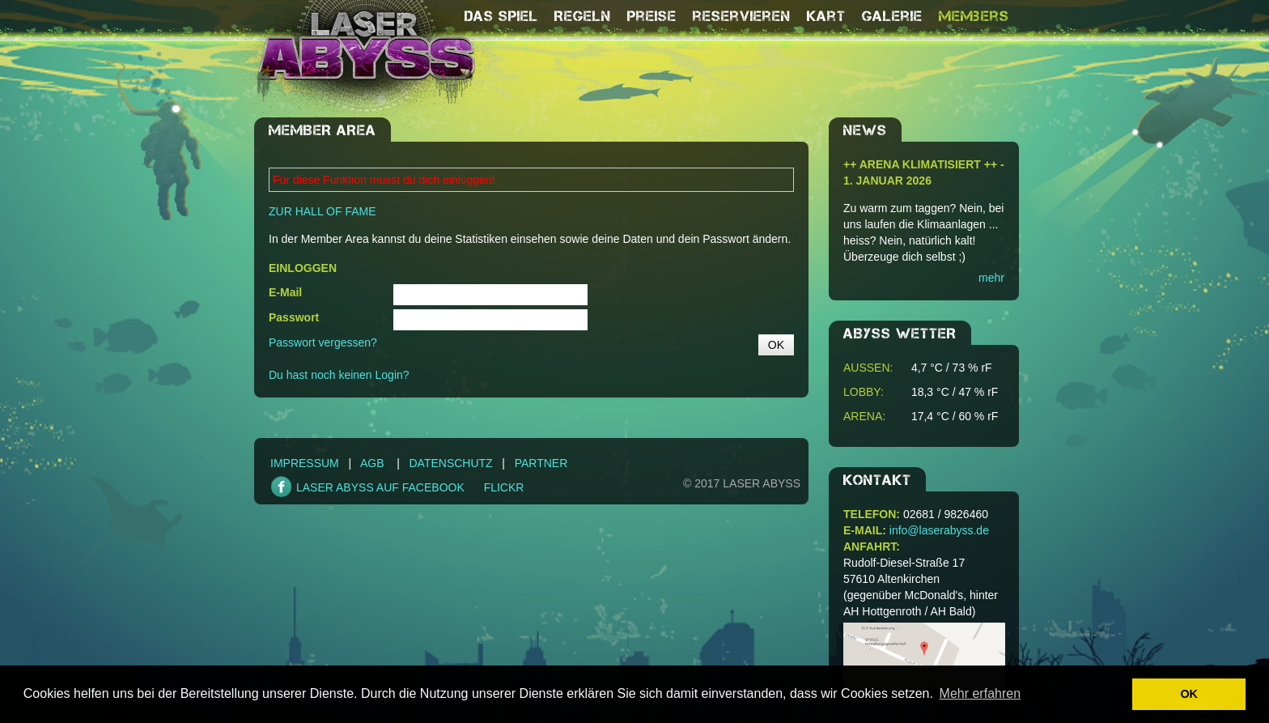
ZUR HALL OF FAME (322, 211)
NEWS (865, 130)
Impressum (304, 463)
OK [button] (1189, 693)
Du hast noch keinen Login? (339, 374)
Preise (652, 16)
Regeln (582, 16)
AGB (372, 463)
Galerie (892, 16)
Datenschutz (450, 463)
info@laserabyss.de (939, 530)
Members (974, 16)
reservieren (742, 16)
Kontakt (877, 480)
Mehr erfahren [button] (980, 693)
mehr (991, 277)
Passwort (294, 317)
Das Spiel (501, 16)
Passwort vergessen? (323, 342)
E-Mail (285, 292)
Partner (541, 463)
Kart (826, 16)
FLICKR (504, 487)
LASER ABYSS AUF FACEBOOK (380, 487)
